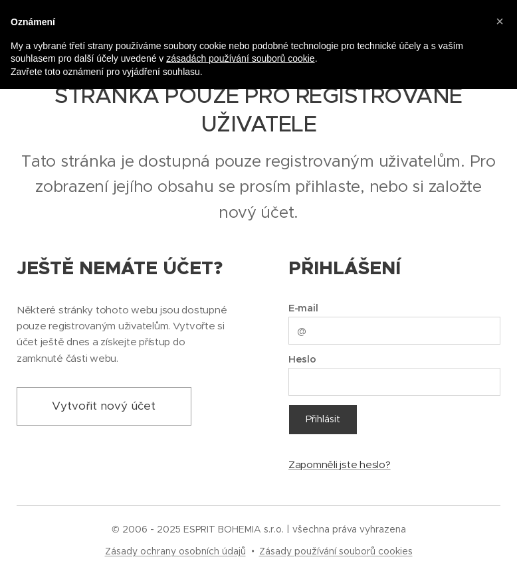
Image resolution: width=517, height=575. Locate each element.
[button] (499, 21)
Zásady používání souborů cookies (336, 551)
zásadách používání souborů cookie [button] (240, 58)
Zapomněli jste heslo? (339, 463)
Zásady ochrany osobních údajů (175, 551)
